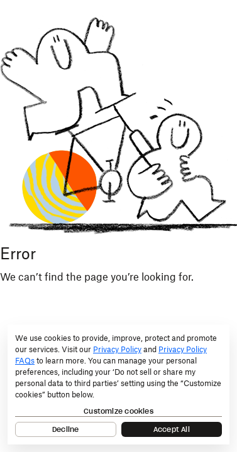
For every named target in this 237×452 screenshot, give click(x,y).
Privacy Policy (117, 349)
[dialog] (118, 384)
